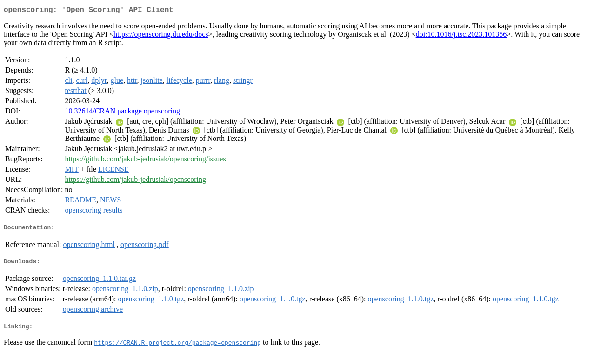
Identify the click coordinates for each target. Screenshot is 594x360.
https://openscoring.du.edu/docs (160, 36)
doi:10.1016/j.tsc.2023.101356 (461, 36)
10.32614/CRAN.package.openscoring (122, 113)
